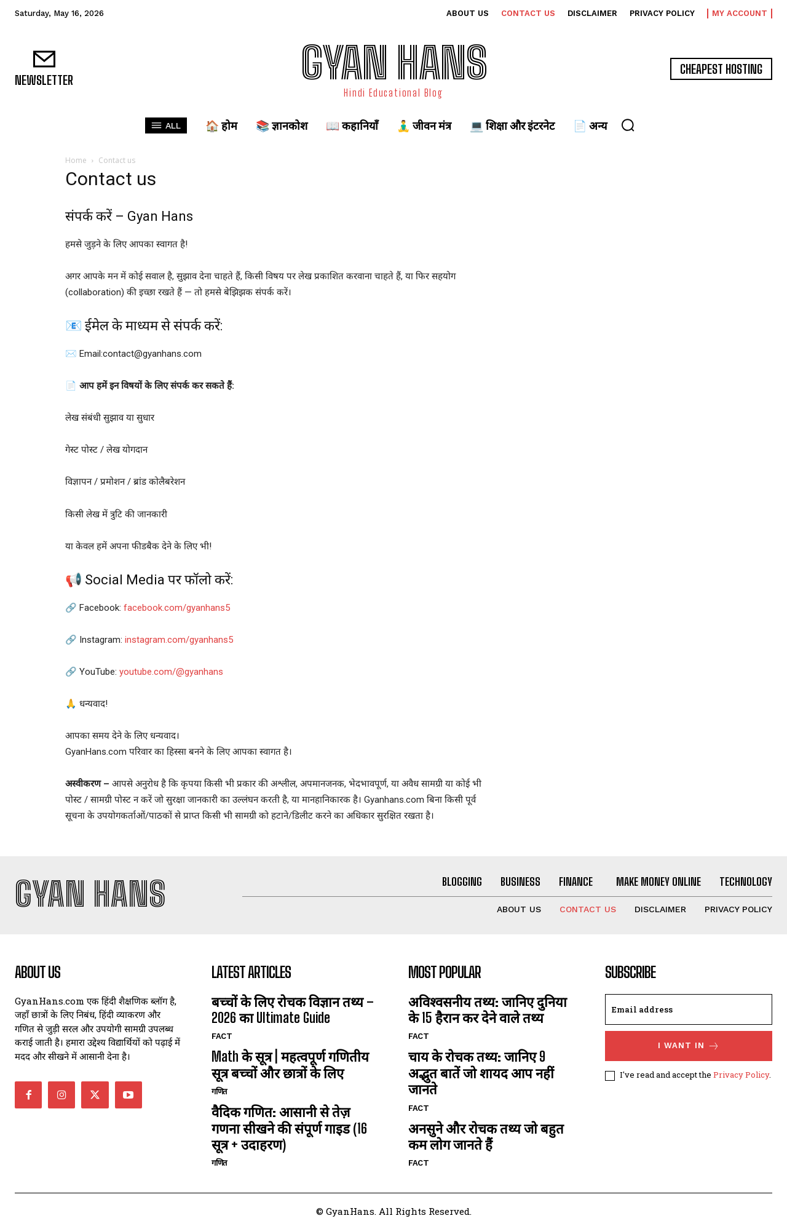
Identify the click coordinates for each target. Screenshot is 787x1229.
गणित (220, 1091)
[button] (628, 125)
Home (76, 160)
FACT (222, 1036)
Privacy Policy (741, 1074)
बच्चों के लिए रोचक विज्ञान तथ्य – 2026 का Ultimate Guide (293, 1009)
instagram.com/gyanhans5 (179, 639)
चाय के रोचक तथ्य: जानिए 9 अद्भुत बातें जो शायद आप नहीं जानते (481, 1072)
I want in (689, 1046)
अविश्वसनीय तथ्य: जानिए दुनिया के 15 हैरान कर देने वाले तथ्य (487, 1009)
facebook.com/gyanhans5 (177, 607)
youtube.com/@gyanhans (171, 671)
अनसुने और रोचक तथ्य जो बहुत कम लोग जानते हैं (486, 1136)
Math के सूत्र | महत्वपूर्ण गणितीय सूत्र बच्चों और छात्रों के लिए (290, 1064)
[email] (688, 1009)
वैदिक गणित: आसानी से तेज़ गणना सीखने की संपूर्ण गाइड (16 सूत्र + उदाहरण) (289, 1128)
